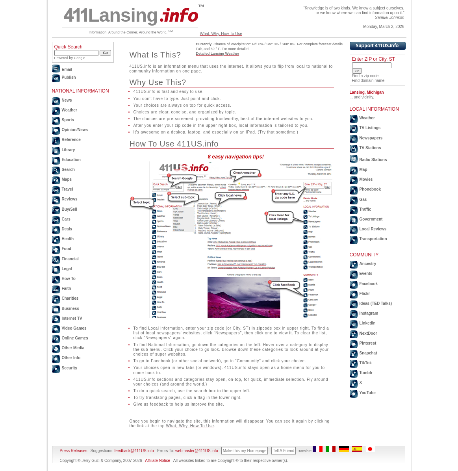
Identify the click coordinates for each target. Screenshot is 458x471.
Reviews (70, 199)
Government (371, 219)
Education (71, 160)
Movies (366, 179)
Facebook (369, 284)
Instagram (369, 313)
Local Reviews (373, 229)
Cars (66, 219)
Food (66, 249)
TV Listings (370, 128)
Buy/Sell (69, 209)
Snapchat (368, 353)
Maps (67, 179)
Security (69, 368)
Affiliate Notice (157, 460)
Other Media (73, 348)
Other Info (71, 358)
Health (68, 239)
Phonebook (370, 189)
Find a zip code (365, 76)
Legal (67, 269)
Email (67, 69)
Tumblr (366, 373)
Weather (69, 110)
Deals (67, 229)
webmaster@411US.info (196, 451)
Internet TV (72, 318)
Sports (68, 120)
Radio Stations (373, 160)
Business (70, 308)
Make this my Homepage (245, 451)
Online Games (75, 338)
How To (69, 278)
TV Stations (370, 148)
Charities (70, 298)
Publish (69, 77)
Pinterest (368, 343)
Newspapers (371, 138)
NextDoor (368, 333)
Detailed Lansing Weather (217, 54)
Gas (363, 199)
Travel (67, 189)
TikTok (366, 363)
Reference (71, 139)
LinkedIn (368, 323)
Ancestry (368, 263)
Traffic (365, 209)
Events (366, 273)
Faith (66, 288)
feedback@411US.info (133, 451)
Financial (70, 259)
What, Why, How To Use (221, 34)
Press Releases (73, 451)
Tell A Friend (283, 451)
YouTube (368, 393)
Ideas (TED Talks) (376, 303)
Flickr (365, 293)
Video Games (74, 328)
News (67, 100)
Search (68, 169)
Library (68, 150)
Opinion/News (75, 130)
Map (363, 169)
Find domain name (368, 80)
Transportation (373, 239)
